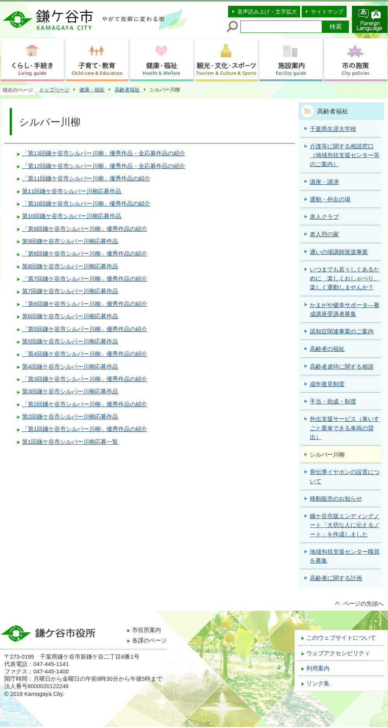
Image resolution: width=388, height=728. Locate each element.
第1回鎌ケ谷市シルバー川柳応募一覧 (70, 442)
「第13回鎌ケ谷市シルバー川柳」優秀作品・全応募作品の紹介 (103, 153)
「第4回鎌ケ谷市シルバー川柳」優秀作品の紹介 (84, 354)
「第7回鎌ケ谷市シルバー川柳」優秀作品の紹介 (84, 279)
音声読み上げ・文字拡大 (267, 12)
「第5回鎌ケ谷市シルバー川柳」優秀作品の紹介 (84, 329)
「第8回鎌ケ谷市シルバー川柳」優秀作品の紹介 (84, 254)
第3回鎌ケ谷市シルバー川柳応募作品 (70, 391)
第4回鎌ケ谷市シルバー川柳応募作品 (70, 367)
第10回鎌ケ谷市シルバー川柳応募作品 (71, 216)
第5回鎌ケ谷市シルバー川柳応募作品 (70, 341)
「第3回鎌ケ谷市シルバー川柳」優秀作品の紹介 (84, 379)
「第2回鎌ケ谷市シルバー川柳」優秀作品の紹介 (84, 404)
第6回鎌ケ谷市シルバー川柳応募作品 (70, 316)
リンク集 (318, 683)
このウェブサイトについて (341, 638)
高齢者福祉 (127, 90)
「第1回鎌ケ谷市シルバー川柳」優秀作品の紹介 (84, 429)
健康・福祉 (92, 90)
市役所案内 (146, 630)
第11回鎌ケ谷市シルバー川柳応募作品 (71, 191)
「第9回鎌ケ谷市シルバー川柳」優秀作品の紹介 (84, 229)
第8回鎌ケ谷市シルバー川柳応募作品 (70, 266)
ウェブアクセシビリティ (338, 653)
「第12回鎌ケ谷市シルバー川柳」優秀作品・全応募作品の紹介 (103, 166)
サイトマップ (327, 12)
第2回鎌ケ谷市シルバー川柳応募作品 (70, 417)
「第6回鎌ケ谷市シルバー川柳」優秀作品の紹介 (84, 304)
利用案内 (318, 668)
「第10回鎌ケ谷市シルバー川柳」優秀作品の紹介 (86, 204)
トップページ (54, 90)
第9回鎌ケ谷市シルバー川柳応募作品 (70, 241)
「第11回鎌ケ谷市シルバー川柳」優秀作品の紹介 (86, 178)
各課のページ (149, 640)
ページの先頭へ (363, 604)
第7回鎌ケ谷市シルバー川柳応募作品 (70, 291)
